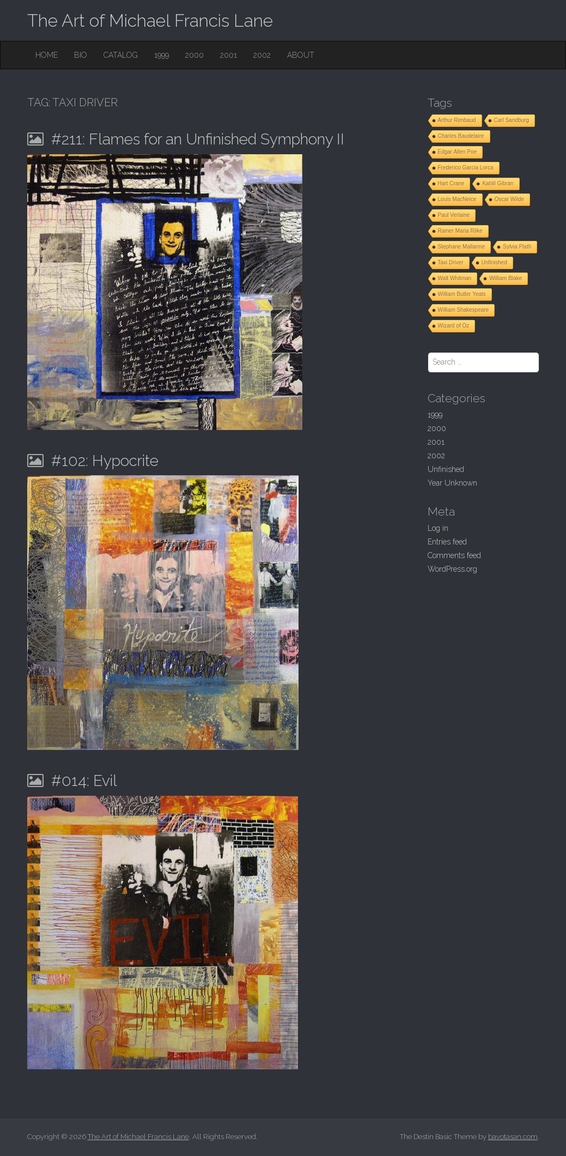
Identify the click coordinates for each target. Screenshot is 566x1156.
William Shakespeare (463, 310)
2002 (262, 55)
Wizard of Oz (454, 326)
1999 (161, 55)
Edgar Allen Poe (457, 152)
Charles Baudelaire (461, 136)
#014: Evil (84, 781)
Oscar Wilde (509, 199)
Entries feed (447, 541)
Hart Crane (451, 183)
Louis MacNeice (457, 199)
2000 (194, 55)
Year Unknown (452, 483)
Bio (80, 55)
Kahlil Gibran (497, 183)
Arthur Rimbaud (457, 120)
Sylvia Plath (517, 247)
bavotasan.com (513, 1137)
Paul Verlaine (454, 215)
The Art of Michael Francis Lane (150, 20)
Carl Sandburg (511, 120)
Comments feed (454, 555)
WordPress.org (452, 569)
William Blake (505, 278)
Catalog (121, 55)
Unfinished (494, 262)
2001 (228, 55)
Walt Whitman (455, 278)
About (300, 55)
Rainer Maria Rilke (460, 231)
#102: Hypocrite (105, 461)
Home (46, 55)
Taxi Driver (451, 262)
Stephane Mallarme (461, 247)
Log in (438, 528)
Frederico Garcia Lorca (466, 168)
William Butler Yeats (462, 294)
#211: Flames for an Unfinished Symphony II (197, 139)
